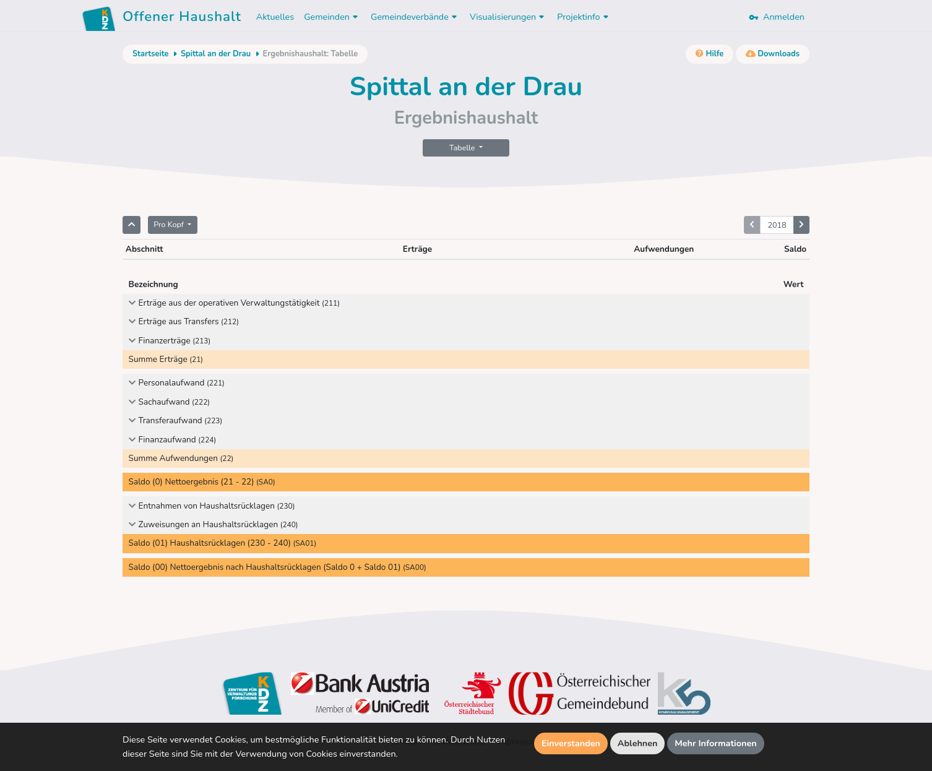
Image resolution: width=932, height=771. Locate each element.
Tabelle (463, 147)
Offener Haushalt (182, 18)
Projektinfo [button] (584, 17)
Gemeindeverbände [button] (415, 17)
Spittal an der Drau (216, 53)
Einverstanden (571, 743)
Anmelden (777, 17)
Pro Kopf (169, 224)
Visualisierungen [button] (508, 17)
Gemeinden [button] (332, 17)
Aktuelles (275, 17)
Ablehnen (638, 743)
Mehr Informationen (716, 743)
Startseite (150, 53)
